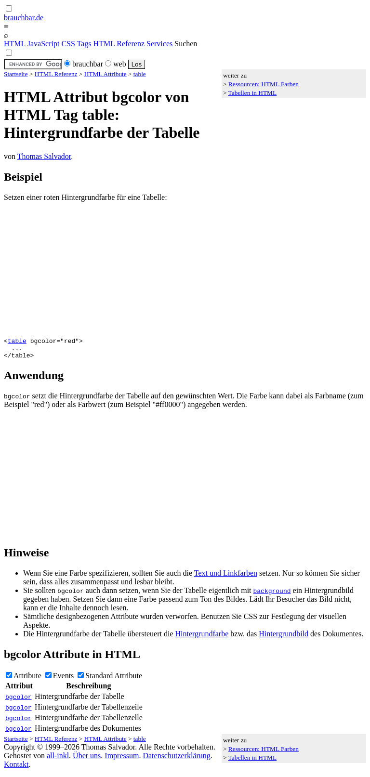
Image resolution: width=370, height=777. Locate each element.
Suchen (185, 44)
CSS (68, 44)
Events (63, 680)
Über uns (87, 760)
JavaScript (43, 44)
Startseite (16, 74)
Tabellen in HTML (252, 92)
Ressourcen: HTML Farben (263, 84)
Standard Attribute (113, 680)
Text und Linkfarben (225, 577)
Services (159, 44)
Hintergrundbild (283, 638)
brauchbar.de (23, 17)
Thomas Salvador (44, 156)
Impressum (122, 760)
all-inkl (58, 760)
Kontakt (16, 768)
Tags (84, 44)
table (139, 74)
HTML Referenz (119, 44)
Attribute (27, 680)
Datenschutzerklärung (176, 760)
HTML (15, 44)
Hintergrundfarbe (202, 638)
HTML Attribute (105, 74)
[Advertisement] (185, 270)
